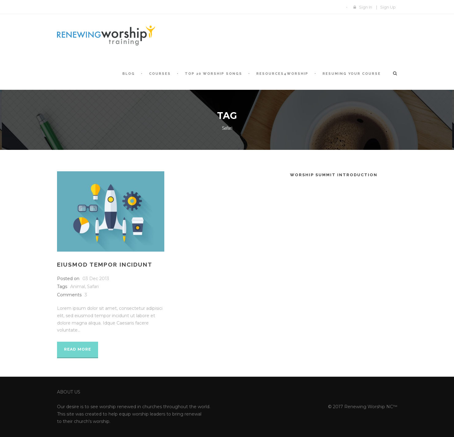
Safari (93, 286)
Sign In (365, 7)
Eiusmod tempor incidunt (104, 264)
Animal (77, 286)
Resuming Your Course (351, 74)
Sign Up (388, 7)
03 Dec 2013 (95, 278)
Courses (160, 74)
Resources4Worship (282, 74)
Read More (77, 349)
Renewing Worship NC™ (370, 406)
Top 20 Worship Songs (213, 74)
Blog (128, 74)
